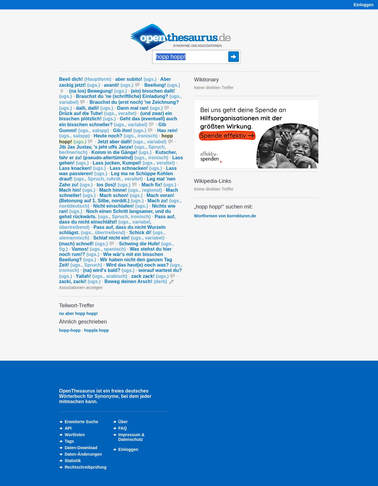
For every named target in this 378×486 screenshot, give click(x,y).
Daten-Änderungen (83, 454)
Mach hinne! (130, 190)
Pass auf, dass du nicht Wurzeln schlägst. (112, 230)
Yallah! (101, 276)
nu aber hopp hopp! (78, 313)
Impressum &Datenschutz (131, 437)
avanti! (118, 85)
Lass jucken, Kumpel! (134, 162)
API (68, 428)
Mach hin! (77, 190)
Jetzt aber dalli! (132, 141)
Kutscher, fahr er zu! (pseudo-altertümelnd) (118, 155)
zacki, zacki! (80, 281)
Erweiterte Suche (81, 421)
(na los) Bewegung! (98, 90)
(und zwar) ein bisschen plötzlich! (115, 116)
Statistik (73, 460)
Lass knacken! (82, 168)
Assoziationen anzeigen (81, 287)
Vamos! (99, 249)
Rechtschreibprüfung (86, 467)
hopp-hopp (70, 330)
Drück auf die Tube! (97, 113)
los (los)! (114, 184)
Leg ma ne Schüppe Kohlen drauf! (116, 176)
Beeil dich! (85, 79)
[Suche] (196, 57)
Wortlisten (75, 434)
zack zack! (150, 276)
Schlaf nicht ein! (128, 237)
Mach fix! (158, 184)
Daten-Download (81, 447)
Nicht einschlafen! (120, 205)
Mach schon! (121, 195)
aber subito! (136, 79)
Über (123, 421)
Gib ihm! (129, 130)
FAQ (122, 428)
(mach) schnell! (83, 243)
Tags (69, 441)
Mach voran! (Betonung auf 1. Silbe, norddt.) (116, 198)
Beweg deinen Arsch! (136, 281)
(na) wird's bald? (108, 270)
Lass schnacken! (136, 168)
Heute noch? (125, 135)
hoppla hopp (96, 330)
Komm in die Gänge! (121, 152)
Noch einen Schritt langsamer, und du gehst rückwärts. (115, 214)
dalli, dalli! (94, 108)
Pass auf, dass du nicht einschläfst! (117, 222)
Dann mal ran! (140, 108)
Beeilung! (162, 85)
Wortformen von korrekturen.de (225, 216)
